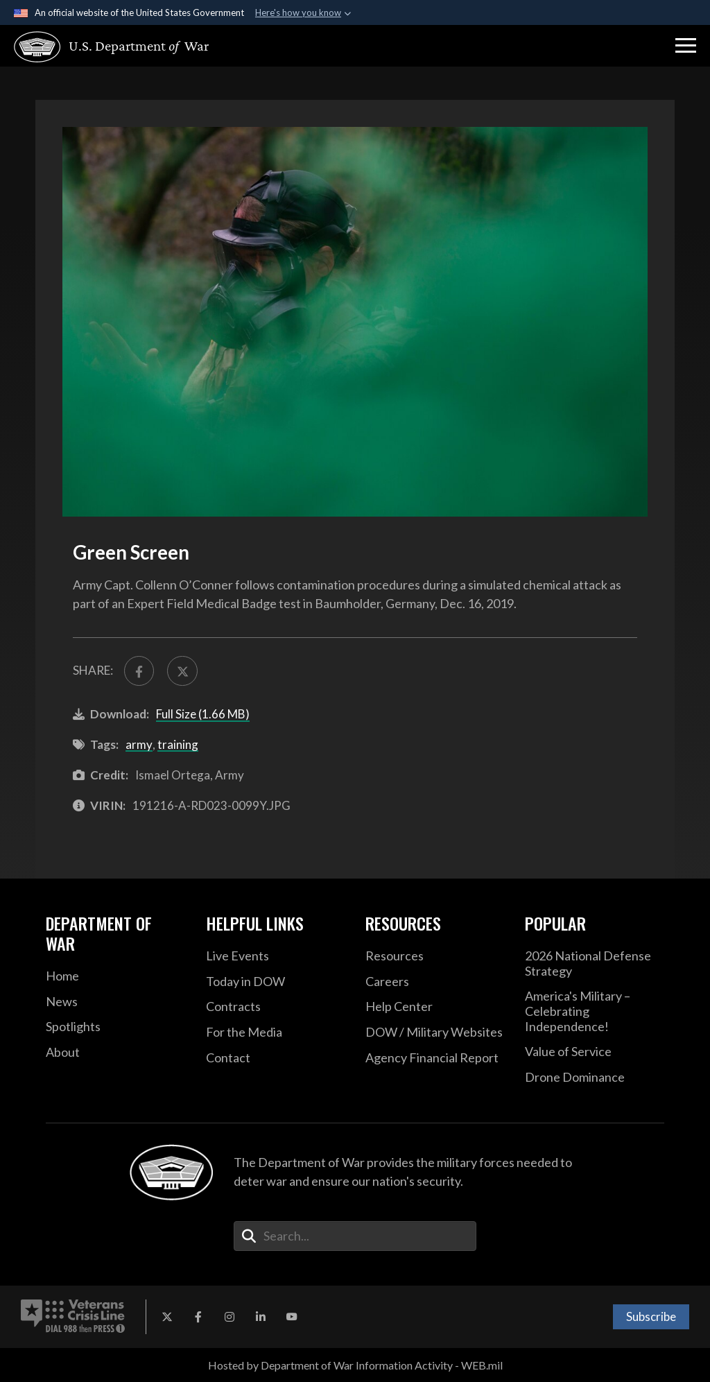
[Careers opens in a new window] (434, 982)
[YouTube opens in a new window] (292, 1316)
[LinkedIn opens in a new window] (260, 1316)
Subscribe (651, 1316)
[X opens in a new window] (167, 1316)
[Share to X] (182, 671)
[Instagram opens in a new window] (229, 1316)
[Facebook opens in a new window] (198, 1316)
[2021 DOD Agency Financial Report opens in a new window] (434, 1058)
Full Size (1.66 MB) (203, 714)
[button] (685, 45)
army (139, 744)
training (177, 744)
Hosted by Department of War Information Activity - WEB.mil (355, 1365)
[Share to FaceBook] (139, 671)
